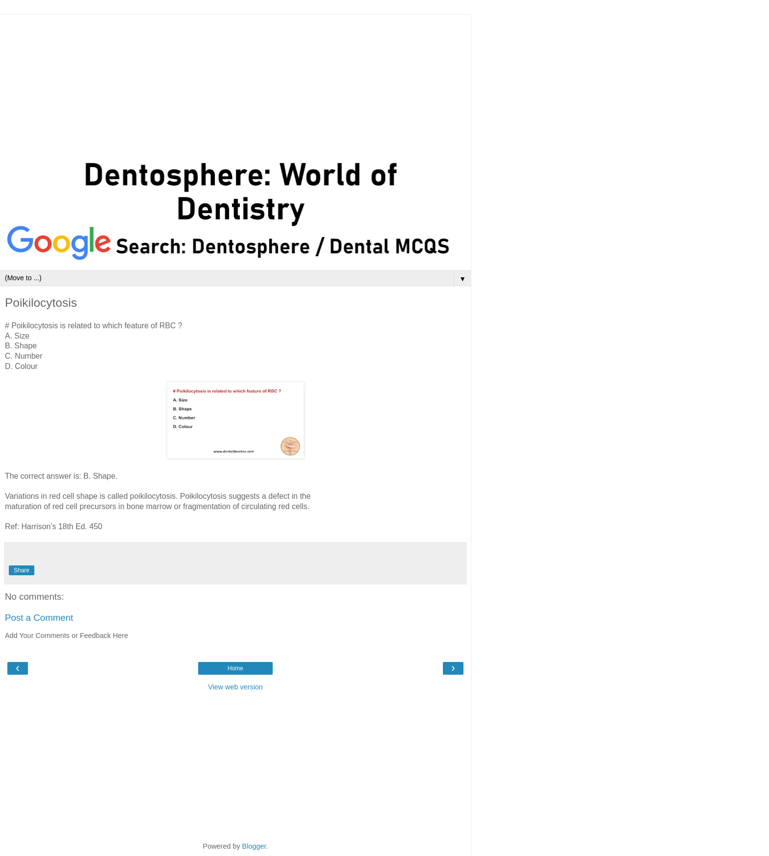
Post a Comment (39, 617)
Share (21, 570)
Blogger (254, 846)
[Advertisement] (235, 83)
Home (235, 668)
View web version (235, 687)
